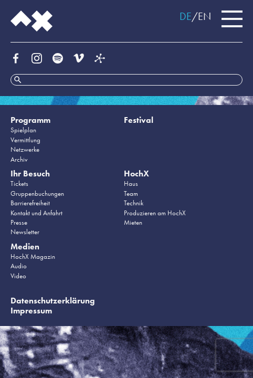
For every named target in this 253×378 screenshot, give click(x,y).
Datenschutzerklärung (52, 300)
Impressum (31, 310)
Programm (30, 119)
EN (204, 16)
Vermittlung (25, 139)
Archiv (19, 159)
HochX (136, 173)
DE (186, 16)
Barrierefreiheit (30, 202)
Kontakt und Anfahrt (36, 212)
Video (18, 275)
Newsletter (24, 231)
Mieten (133, 222)
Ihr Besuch (30, 173)
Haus (131, 183)
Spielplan (23, 129)
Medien (24, 246)
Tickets (19, 183)
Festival (138, 119)
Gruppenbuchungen (37, 193)
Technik (133, 202)
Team (131, 193)
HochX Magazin (32, 256)
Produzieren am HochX (155, 212)
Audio (18, 265)
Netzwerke (24, 149)
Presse (18, 222)
